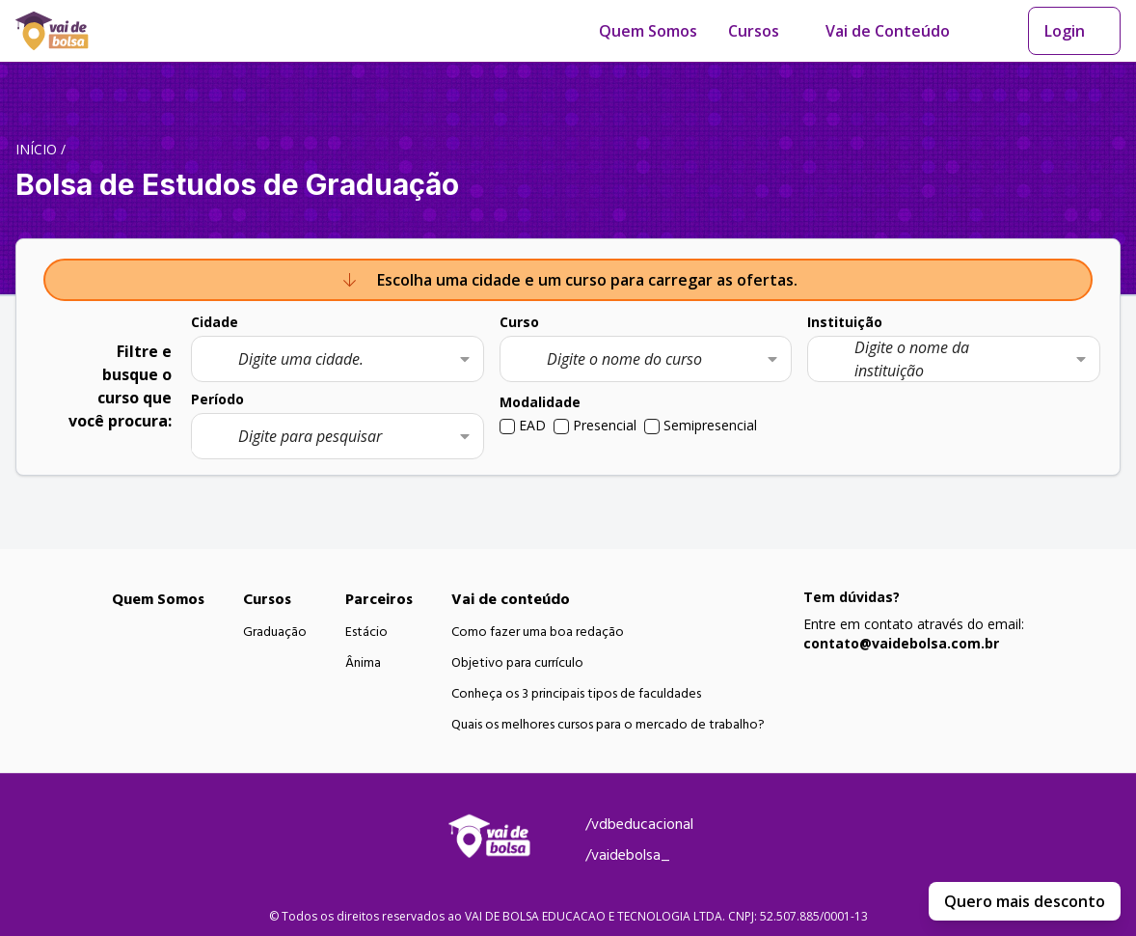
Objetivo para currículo (517, 663)
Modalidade (540, 402)
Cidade (214, 322)
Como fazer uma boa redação (537, 632)
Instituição (844, 322)
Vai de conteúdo (510, 599)
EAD (532, 425)
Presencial (604, 425)
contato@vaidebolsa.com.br (901, 643)
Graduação (275, 632)
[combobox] (337, 359)
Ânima (363, 663)
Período (217, 399)
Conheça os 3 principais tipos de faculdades (576, 693)
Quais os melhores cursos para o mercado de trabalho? (608, 724)
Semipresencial (710, 425)
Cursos (753, 30)
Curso (519, 322)
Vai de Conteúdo (887, 30)
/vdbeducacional (639, 824)
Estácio (366, 632)
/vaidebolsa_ (627, 855)
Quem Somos (648, 30)
